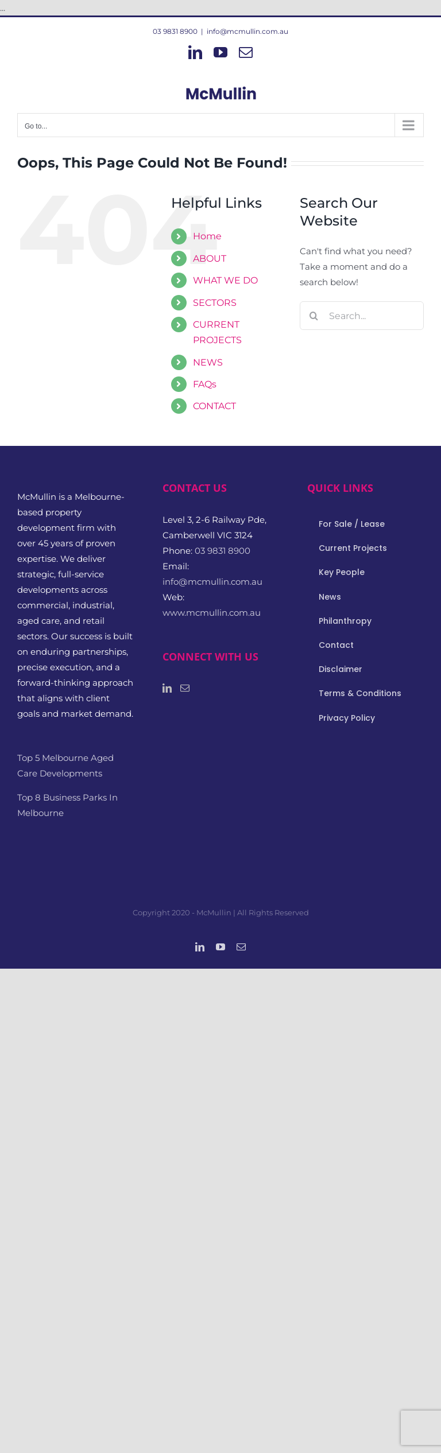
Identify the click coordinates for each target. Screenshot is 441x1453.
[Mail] (184, 688)
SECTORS (215, 302)
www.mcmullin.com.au (212, 612)
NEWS (208, 362)
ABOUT (209, 258)
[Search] (314, 315)
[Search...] (362, 315)
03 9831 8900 (175, 31)
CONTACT (214, 406)
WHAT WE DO (225, 280)
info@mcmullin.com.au (247, 31)
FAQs (204, 384)
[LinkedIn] (167, 688)
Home (207, 236)
